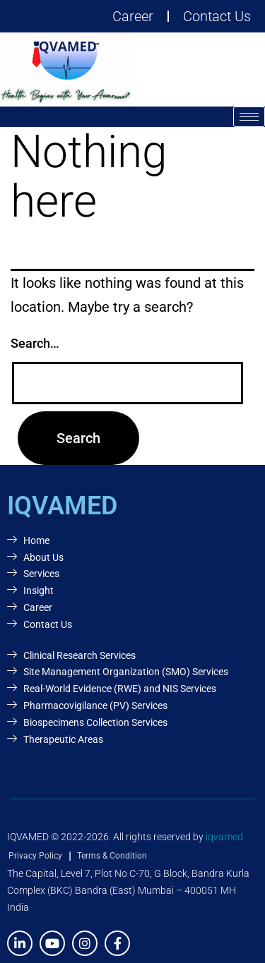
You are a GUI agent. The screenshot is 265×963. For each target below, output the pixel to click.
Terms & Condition (112, 856)
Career (132, 16)
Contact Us (217, 16)
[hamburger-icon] (249, 117)
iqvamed (224, 836)
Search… (35, 343)
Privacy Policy (35, 856)
